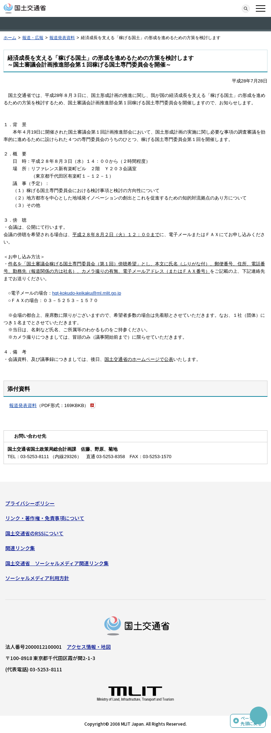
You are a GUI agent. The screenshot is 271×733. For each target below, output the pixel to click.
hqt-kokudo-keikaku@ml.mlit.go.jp (86, 293)
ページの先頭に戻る (251, 721)
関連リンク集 (20, 548)
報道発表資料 (62, 37)
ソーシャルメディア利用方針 (37, 577)
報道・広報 (32, 37)
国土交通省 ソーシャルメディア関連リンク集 (57, 563)
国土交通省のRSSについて (34, 533)
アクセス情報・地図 (89, 646)
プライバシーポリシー (30, 503)
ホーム (10, 37)
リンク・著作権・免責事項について (44, 518)
